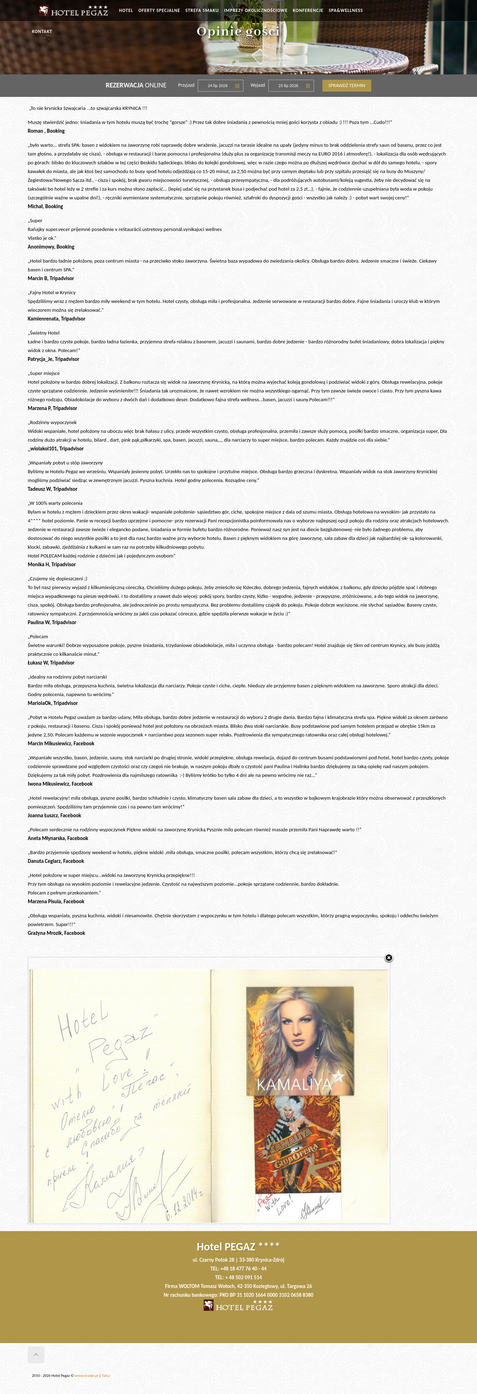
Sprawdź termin (346, 85)
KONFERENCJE (308, 10)
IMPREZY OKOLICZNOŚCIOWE (256, 10)
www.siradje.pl (86, 1375)
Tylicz (106, 1375)
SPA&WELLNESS (346, 10)
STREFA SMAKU (202, 10)
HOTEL (126, 10)
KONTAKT (42, 31)
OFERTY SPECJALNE (159, 10)
